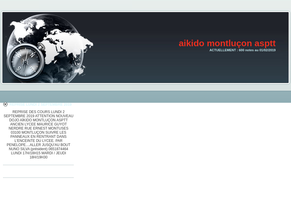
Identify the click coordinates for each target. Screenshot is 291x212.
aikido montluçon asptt (227, 43)
